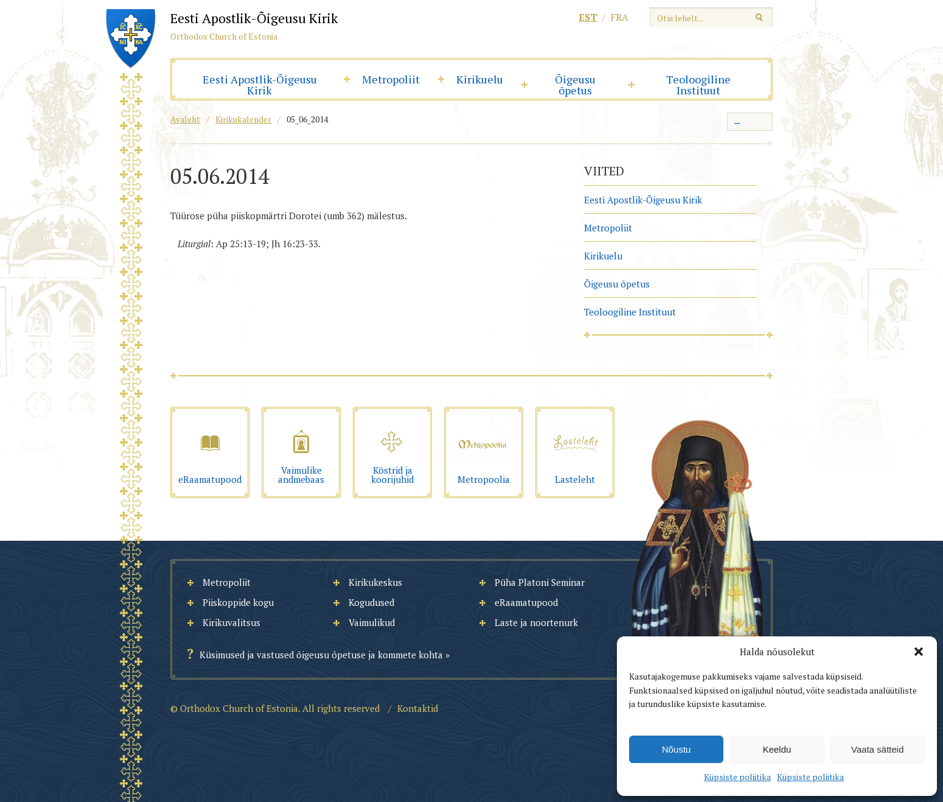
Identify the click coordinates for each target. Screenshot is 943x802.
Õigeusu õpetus (575, 84)
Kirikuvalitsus (231, 622)
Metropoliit (391, 79)
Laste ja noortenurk (536, 622)
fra (619, 17)
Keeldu (777, 749)
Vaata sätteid (877, 749)
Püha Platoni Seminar (540, 582)
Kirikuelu (479, 79)
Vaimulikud (372, 622)
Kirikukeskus (375, 582)
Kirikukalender (243, 119)
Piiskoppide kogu (238, 602)
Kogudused (371, 602)
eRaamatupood (526, 602)
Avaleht (185, 119)
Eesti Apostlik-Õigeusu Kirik (260, 84)
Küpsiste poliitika (737, 777)
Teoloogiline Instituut (698, 84)
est (588, 17)
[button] (919, 651)
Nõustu (676, 749)
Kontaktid (417, 708)
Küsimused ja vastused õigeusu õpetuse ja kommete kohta (321, 655)
